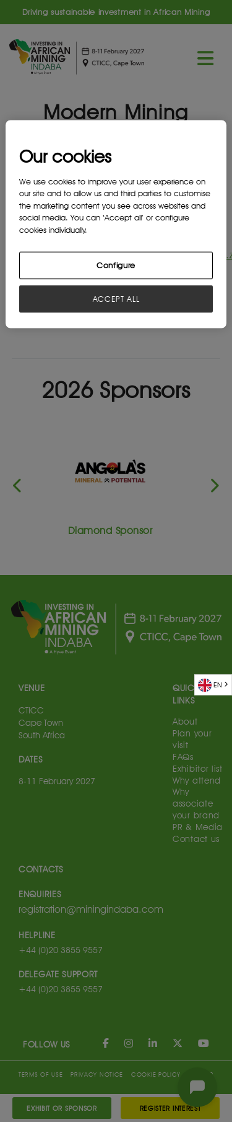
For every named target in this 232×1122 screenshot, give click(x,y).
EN (210, 685)
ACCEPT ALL (116, 299)
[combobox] (213, 684)
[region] (116, 224)
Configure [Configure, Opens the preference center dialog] (116, 266)
